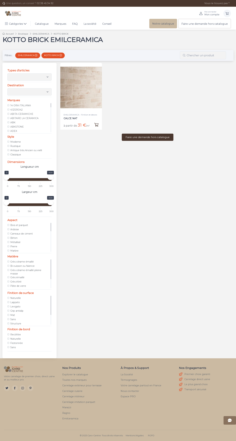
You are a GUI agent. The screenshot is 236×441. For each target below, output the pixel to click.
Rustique (15, 146)
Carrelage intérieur (73, 396)
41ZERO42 (16, 109)
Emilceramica (70, 418)
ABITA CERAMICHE (21, 114)
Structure (15, 323)
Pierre (13, 246)
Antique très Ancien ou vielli (26, 150)
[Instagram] (23, 388)
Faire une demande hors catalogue (204, 23)
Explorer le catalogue (75, 374)
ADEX (13, 131)
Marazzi (66, 407)
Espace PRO (128, 396)
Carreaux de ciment (21, 233)
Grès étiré (15, 281)
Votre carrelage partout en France (141, 385)
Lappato (15, 302)
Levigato (15, 306)
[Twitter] (7, 388)
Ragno (66, 413)
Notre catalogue (163, 23)
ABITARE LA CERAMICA (24, 118)
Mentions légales (135, 435)
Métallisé (15, 242)
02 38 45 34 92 (45, 3)
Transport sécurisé (192, 389)
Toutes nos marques (74, 379)
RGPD (151, 435)
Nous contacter (130, 391)
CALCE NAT (70, 118)
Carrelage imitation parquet (78, 402)
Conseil (107, 23)
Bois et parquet (19, 225)
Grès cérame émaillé (22, 261)
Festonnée (16, 343)
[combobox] (203, 55)
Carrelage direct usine (194, 379)
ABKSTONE (17, 126)
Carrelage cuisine (72, 391)
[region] (29, 117)
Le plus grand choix (193, 384)
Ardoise (14, 229)
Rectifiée (15, 334)
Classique (15, 154)
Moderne (15, 141)
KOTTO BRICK (53, 55)
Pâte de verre (18, 285)
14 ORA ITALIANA (20, 105)
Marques (60, 23)
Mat (12, 315)
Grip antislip (16, 310)
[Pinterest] (30, 388)
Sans (13, 319)
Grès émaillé (17, 277)
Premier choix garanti (194, 374)
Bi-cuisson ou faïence (22, 265)
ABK (12, 122)
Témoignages (129, 379)
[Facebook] (15, 388)
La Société (127, 374)
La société (90, 23)
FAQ (75, 23)
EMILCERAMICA (27, 55)
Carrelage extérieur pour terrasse (82, 385)
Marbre (14, 250)
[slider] (6, 177)
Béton (14, 237)
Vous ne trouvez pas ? (215, 3)
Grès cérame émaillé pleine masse (25, 272)
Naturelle (15, 298)
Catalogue (42, 23)
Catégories (14, 23)
